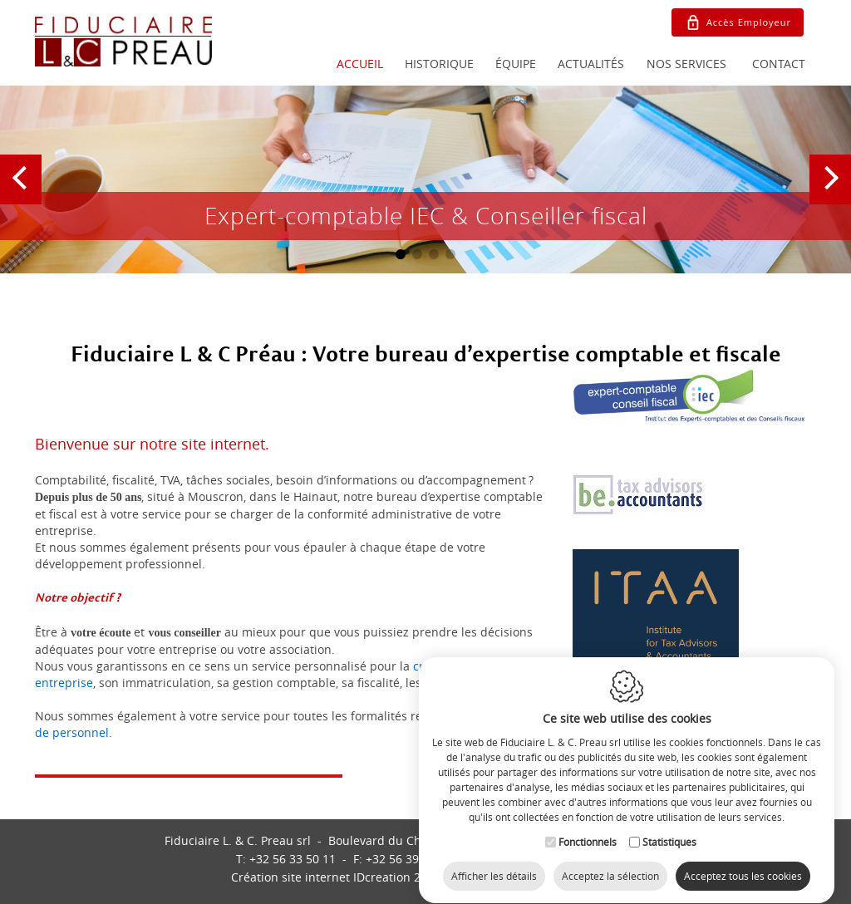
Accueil (360, 63)
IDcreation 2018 (335, 877)
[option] (425, 179)
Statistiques (669, 826)
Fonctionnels (587, 826)
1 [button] (400, 254)
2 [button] (417, 254)
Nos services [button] (686, 63)
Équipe (515, 63)
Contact (778, 63)
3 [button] (434, 254)
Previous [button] (23, 194)
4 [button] (450, 254)
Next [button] (831, 194)
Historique (439, 63)
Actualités (591, 63)
